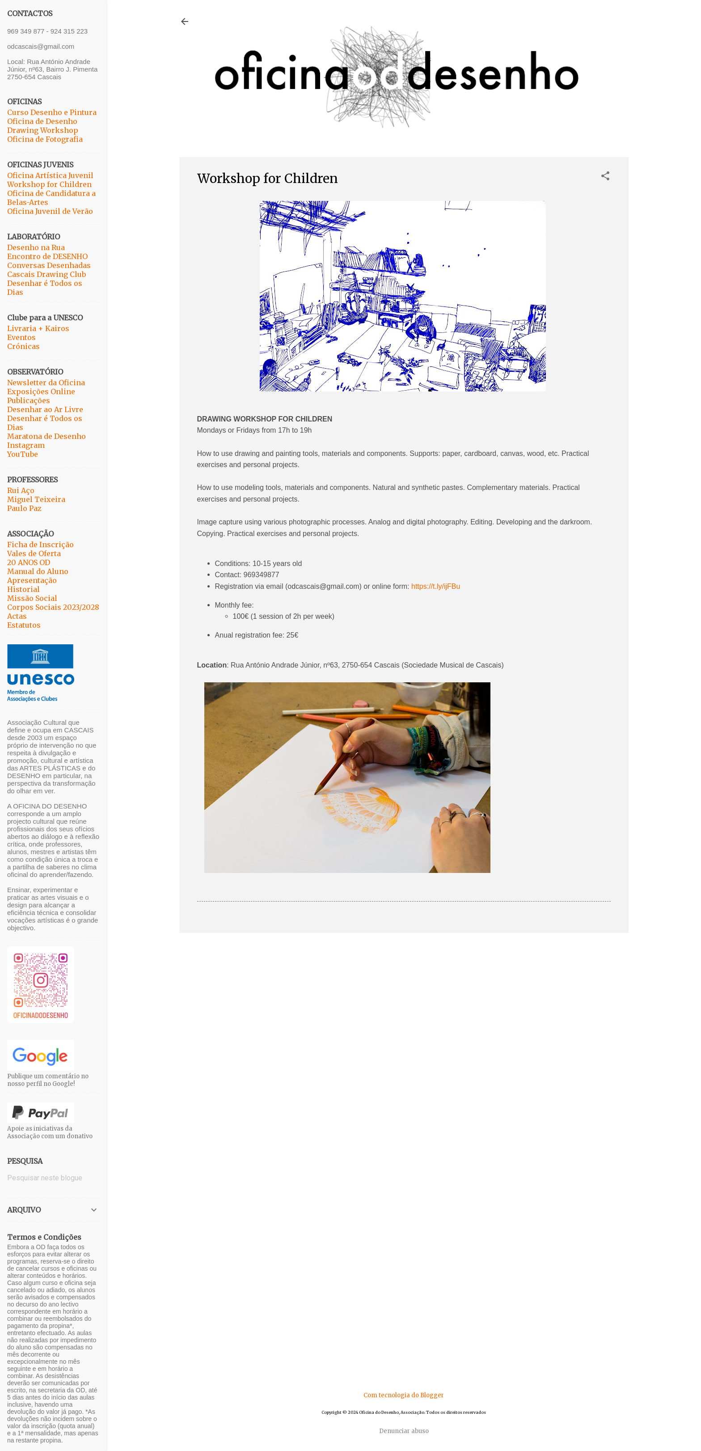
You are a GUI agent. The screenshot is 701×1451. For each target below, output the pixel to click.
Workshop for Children (49, 184)
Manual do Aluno (37, 571)
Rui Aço (20, 490)
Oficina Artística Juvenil (50, 175)
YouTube (22, 454)
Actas (17, 616)
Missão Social (32, 598)
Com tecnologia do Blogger (403, 1395)
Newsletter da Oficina (46, 382)
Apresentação (32, 580)
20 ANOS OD (28, 562)
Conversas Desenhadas (49, 265)
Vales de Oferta (34, 553)
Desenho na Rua (36, 247)
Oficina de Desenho (42, 121)
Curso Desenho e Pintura (52, 112)
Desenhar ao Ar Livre (45, 409)
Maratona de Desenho (46, 436)
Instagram (26, 445)
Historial (23, 589)
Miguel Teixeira (36, 499)
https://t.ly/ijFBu (435, 586)
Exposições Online (41, 391)
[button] (605, 176)
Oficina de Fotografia (45, 139)
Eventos (21, 337)
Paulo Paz (24, 508)
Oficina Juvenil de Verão (50, 211)
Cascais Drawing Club (46, 274)
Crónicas (23, 346)
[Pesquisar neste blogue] (53, 1178)
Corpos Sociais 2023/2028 (53, 607)
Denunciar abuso (404, 1431)
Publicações (28, 400)
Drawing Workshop (42, 130)
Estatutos (24, 625)
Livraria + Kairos (38, 328)
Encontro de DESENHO (47, 256)
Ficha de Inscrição (40, 544)
